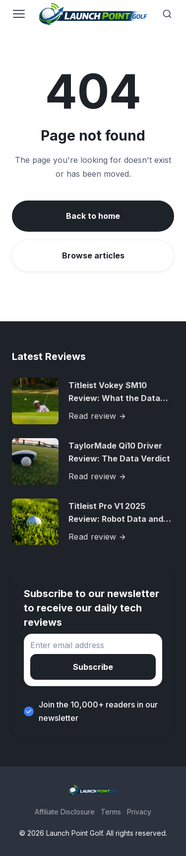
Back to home (93, 216)
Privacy (139, 811)
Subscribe (93, 667)
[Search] (167, 14)
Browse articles (93, 255)
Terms (111, 811)
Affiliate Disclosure (65, 811)
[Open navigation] (19, 14)
